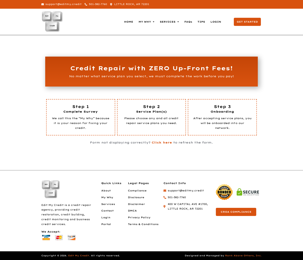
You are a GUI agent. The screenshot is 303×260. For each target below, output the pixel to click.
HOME (128, 21)
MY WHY (146, 22)
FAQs (188, 21)
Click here (162, 142)
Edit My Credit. (79, 255)
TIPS (201, 21)
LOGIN (215, 21)
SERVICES (169, 22)
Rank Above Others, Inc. (243, 255)
